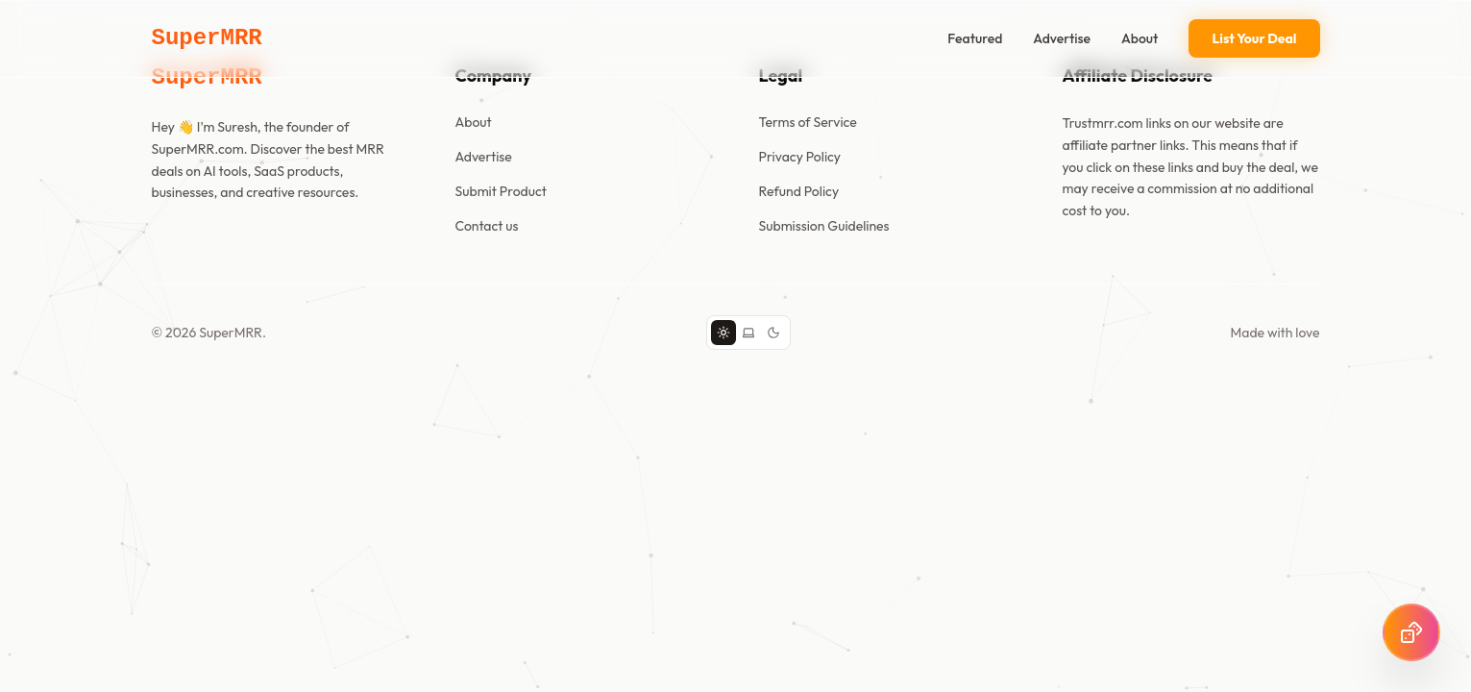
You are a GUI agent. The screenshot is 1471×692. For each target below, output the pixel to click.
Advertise (1062, 38)
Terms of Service (808, 122)
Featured (974, 38)
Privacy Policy (800, 156)
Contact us (487, 226)
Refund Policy (799, 191)
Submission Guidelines (824, 226)
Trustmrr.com (1103, 123)
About (1139, 38)
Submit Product (501, 191)
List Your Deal (1254, 38)
